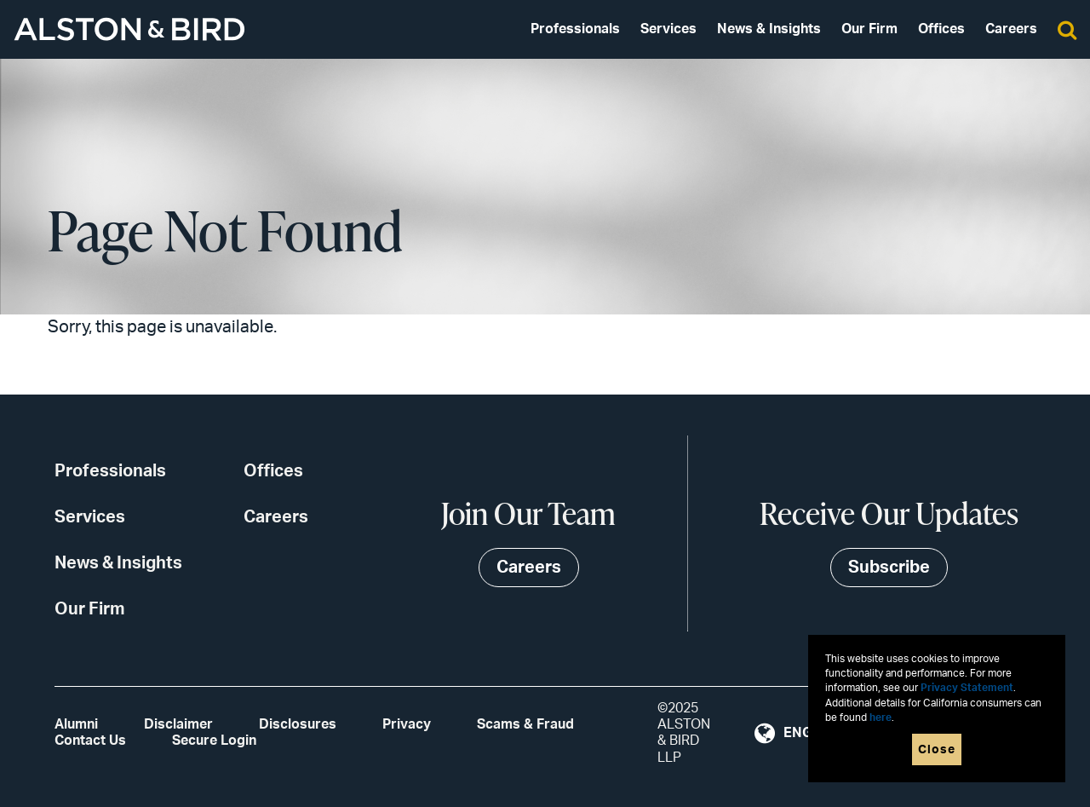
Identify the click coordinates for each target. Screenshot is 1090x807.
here (880, 718)
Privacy (406, 724)
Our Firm (869, 29)
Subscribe (889, 567)
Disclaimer (178, 724)
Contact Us (90, 740)
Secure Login (214, 740)
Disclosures (297, 724)
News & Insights (769, 29)
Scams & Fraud (525, 724)
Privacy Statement (967, 688)
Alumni (76, 724)
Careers (1011, 29)
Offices (941, 29)
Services (668, 29)
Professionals (575, 29)
